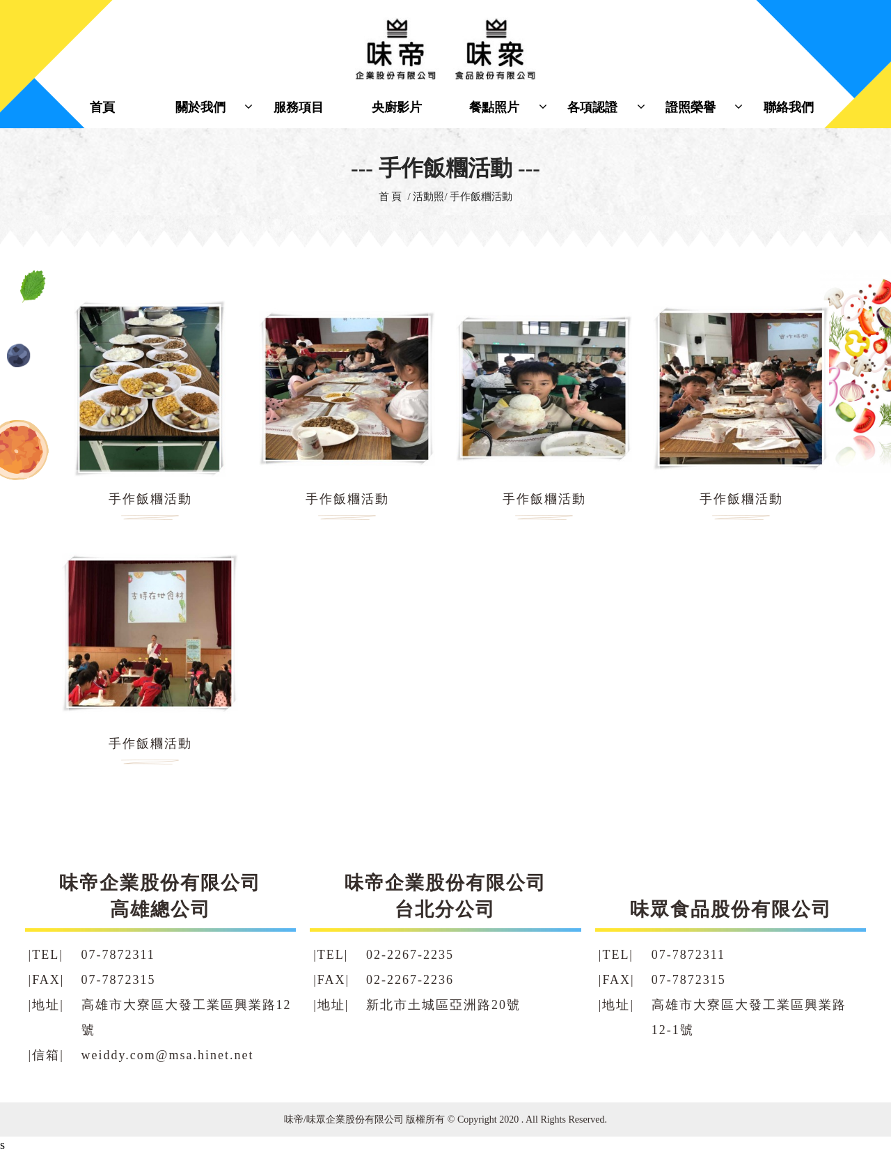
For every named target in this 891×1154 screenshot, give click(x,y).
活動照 (428, 196)
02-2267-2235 (410, 955)
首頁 (102, 107)
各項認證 (592, 107)
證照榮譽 (690, 107)
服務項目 (299, 107)
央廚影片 (397, 107)
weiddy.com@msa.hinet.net (167, 1055)
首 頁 (390, 196)
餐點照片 (494, 107)
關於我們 (200, 107)
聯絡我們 (789, 107)
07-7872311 (118, 955)
